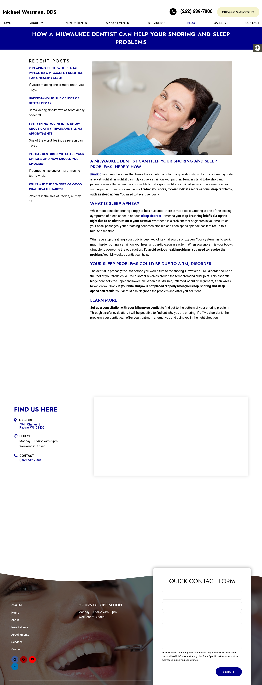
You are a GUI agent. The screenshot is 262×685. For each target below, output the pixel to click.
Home (7, 23)
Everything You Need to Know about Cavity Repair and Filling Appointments (55, 129)
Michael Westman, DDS (29, 12)
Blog (191, 23)
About (35, 23)
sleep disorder (151, 216)
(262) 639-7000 (192, 11)
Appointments (117, 23)
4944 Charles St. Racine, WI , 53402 (31, 426)
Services (155, 23)
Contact (252, 23)
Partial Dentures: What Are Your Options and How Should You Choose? (56, 159)
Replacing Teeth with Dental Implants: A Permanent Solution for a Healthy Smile (56, 73)
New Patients (76, 23)
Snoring (95, 174)
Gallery (220, 23)
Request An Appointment (238, 12)
